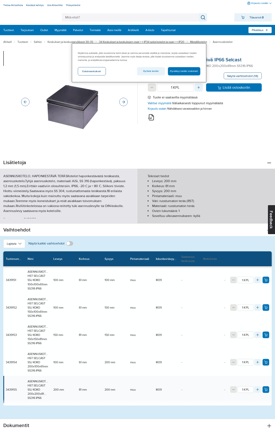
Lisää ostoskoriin (234, 87)
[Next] (123, 102)
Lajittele (14, 243)
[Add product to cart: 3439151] (266, 280)
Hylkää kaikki (151, 71)
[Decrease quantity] (152, 87)
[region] (139, 62)
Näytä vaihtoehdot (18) (242, 76)
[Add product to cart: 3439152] (266, 307)
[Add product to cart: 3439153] (266, 335)
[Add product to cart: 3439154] (266, 362)
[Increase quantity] (198, 87)
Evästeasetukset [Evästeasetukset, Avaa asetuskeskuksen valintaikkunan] (91, 71)
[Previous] (25, 102)
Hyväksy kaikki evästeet (184, 71)
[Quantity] (175, 87)
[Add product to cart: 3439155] (266, 389)
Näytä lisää (138, 217)
